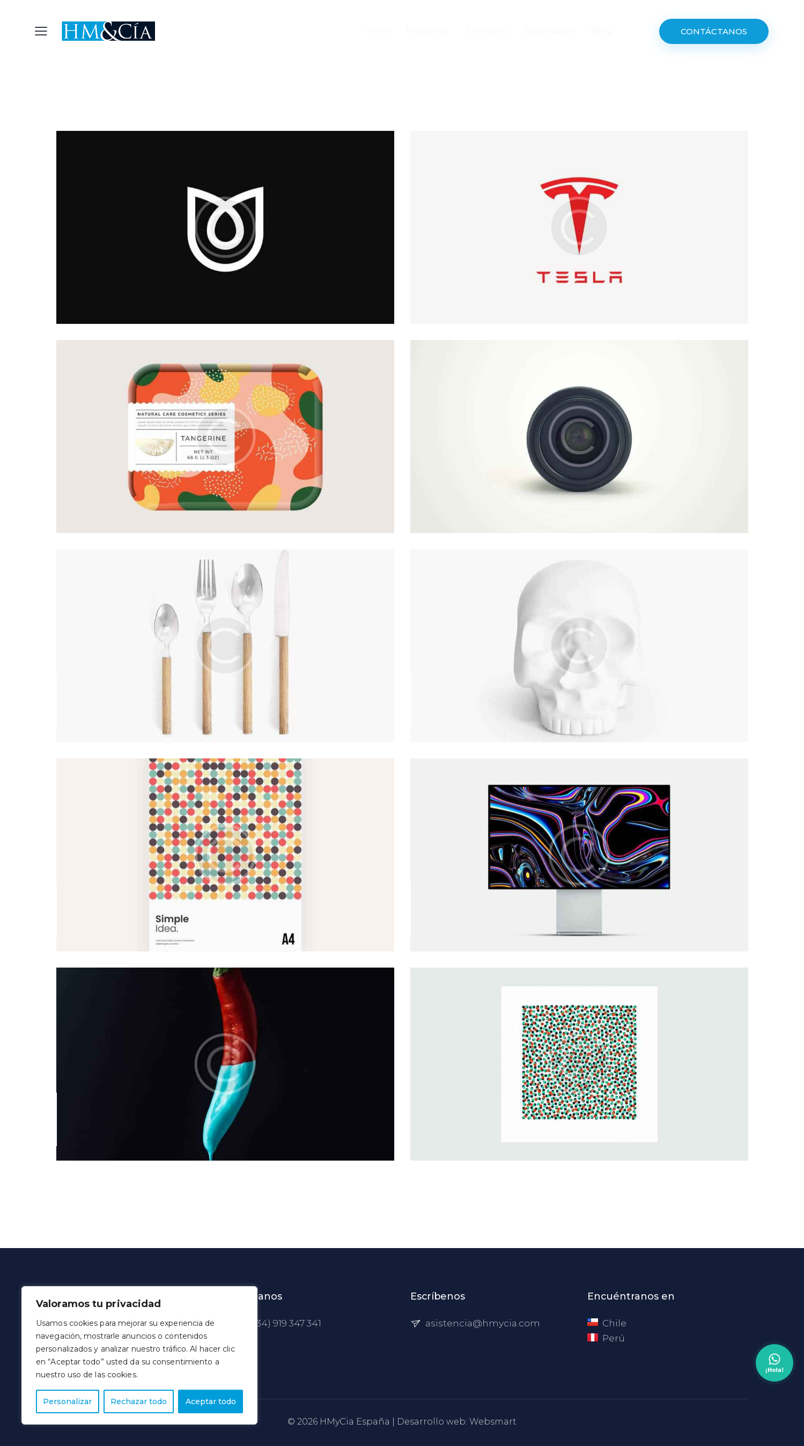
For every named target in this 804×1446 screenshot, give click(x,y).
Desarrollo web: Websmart (457, 1422)
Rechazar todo (138, 1401)
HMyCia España (355, 1422)
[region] (139, 1355)
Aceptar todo (211, 1401)
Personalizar (67, 1401)
